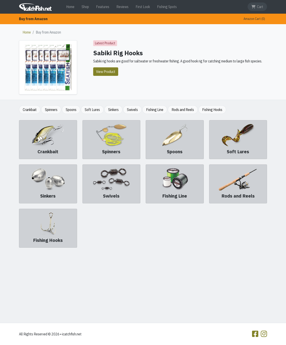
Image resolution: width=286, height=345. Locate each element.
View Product (105, 71)
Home (70, 6)
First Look (143, 6)
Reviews (122, 6)
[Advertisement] (143, 284)
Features (102, 6)
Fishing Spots (167, 6)
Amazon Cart (254, 19)
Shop (85, 6)
